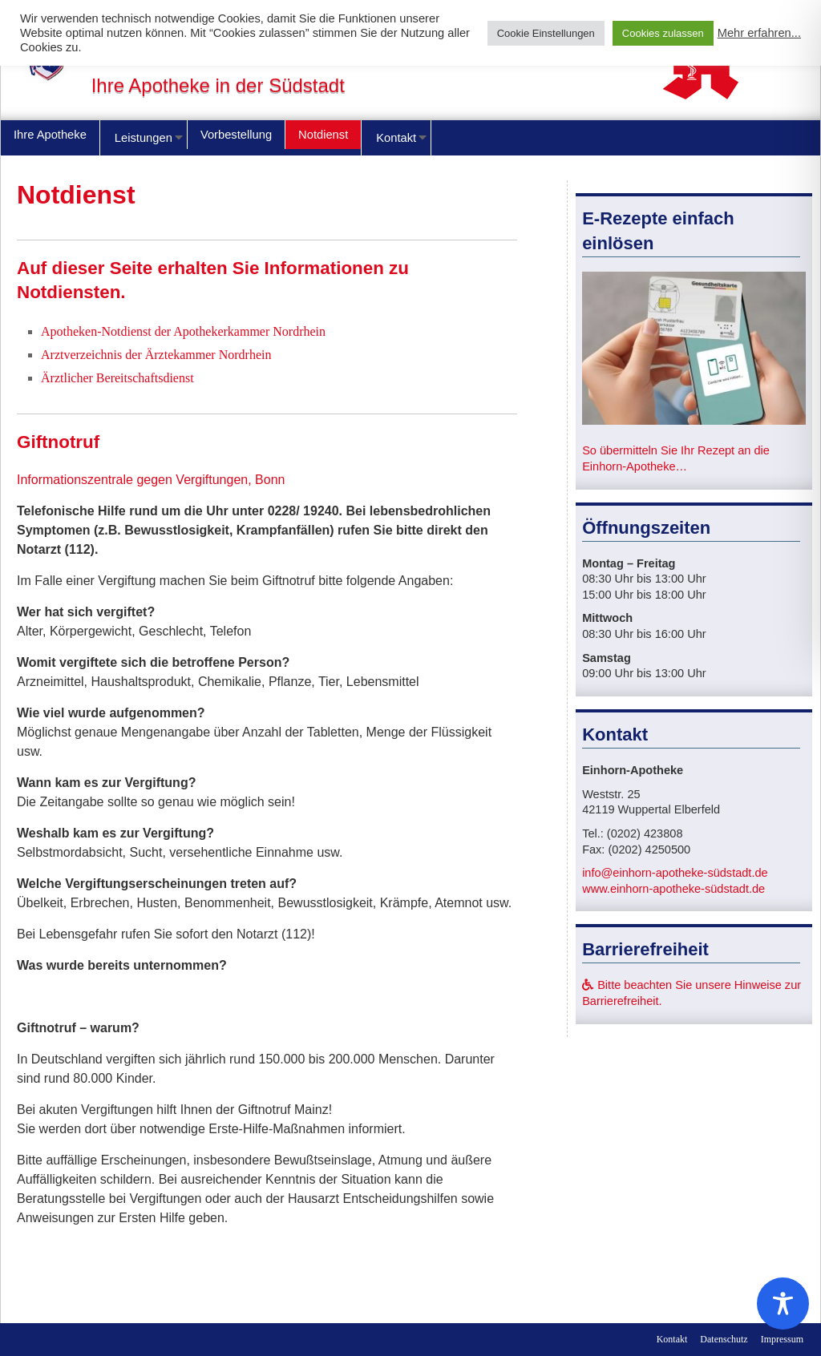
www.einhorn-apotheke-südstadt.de (673, 888)
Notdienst (323, 134)
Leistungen (143, 137)
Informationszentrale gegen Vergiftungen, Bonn (151, 479)
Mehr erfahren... (759, 32)
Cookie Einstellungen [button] (546, 33)
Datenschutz (723, 1339)
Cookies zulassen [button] (663, 33)
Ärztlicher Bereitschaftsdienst (117, 378)
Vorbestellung (236, 134)
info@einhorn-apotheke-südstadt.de (675, 872)
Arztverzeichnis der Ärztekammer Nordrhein (156, 354)
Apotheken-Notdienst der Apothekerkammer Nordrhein (183, 331)
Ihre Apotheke (50, 134)
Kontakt (396, 137)
